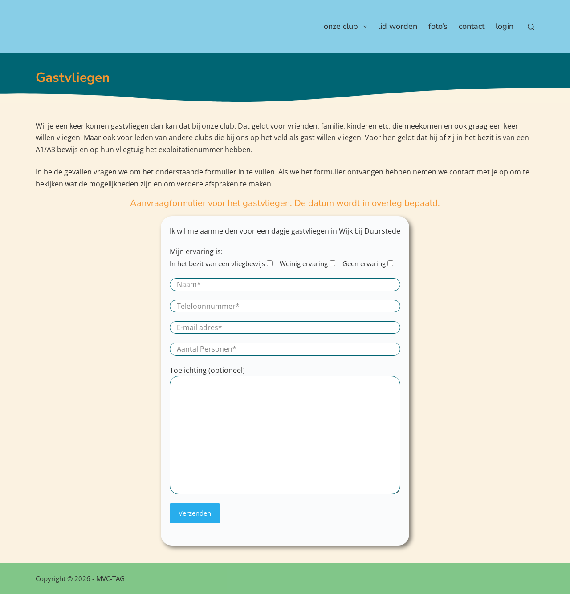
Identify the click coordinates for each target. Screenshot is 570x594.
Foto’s (438, 26)
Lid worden (397, 26)
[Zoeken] (531, 27)
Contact (471, 26)
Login (504, 26)
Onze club (347, 26)
